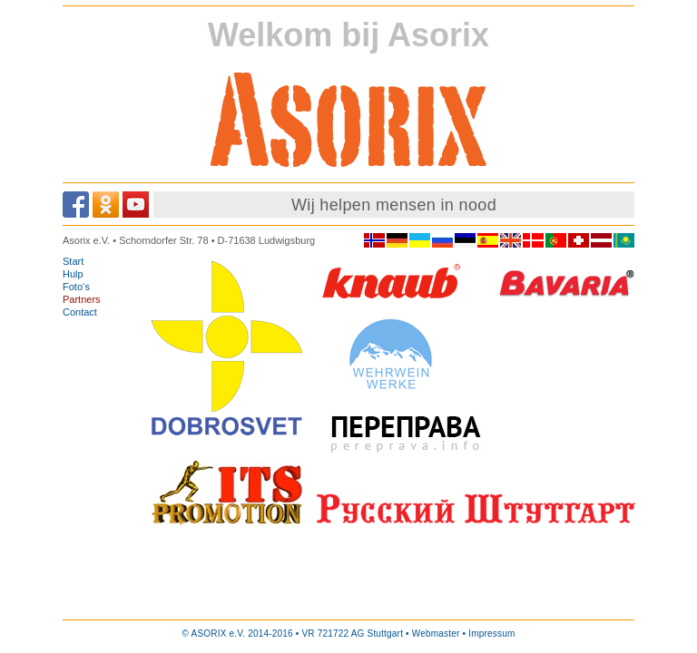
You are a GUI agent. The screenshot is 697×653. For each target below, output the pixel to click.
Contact (80, 312)
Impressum (491, 633)
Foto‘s (76, 286)
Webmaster (436, 633)
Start (73, 261)
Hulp (73, 273)
